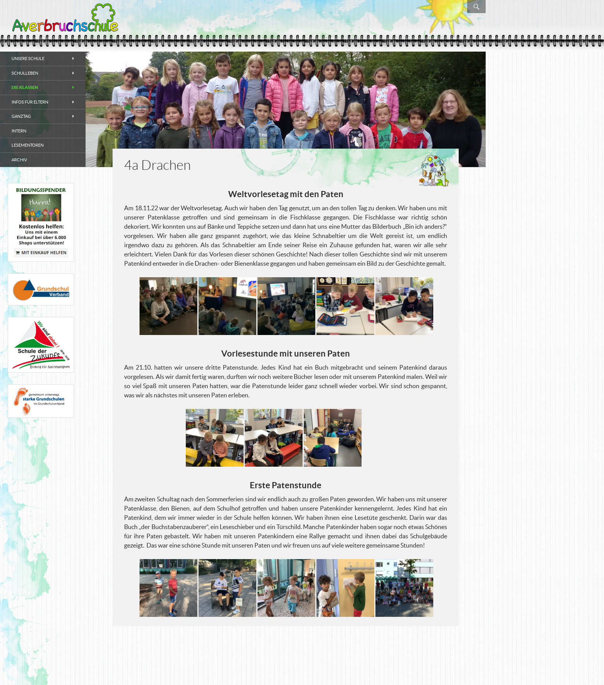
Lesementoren (28, 145)
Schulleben (25, 73)
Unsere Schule (28, 58)
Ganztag (21, 116)
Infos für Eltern (30, 102)
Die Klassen (25, 87)
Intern (19, 131)
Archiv (19, 159)
